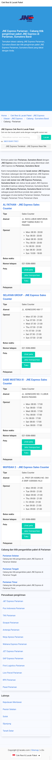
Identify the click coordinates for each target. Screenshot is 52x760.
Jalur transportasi (32, 275)
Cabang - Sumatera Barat (38, 118)
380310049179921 (11, 141)
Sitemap (35, 750)
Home (4, 115)
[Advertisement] (26, 84)
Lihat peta (28, 270)
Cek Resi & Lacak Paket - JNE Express (27, 115)
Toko (26, 281)
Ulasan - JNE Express (13, 118)
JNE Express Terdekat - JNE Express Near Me (26, 146)
